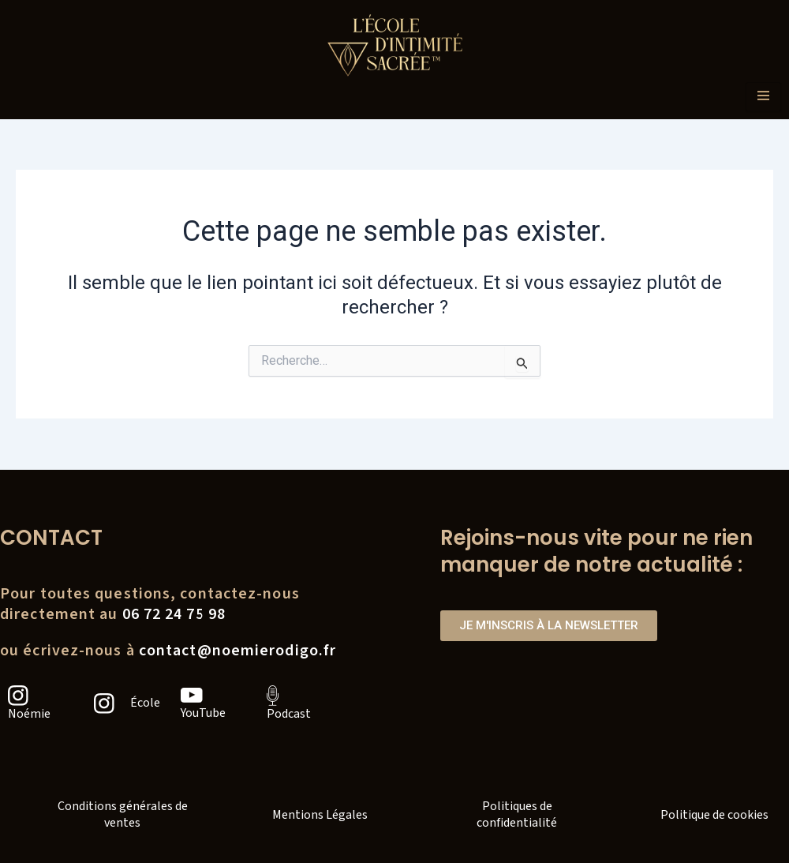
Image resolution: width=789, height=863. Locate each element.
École (145, 702)
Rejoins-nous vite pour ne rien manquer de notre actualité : (596, 551)
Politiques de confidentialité (517, 814)
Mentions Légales (320, 815)
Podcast (289, 713)
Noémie (29, 713)
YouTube (203, 713)
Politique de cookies (714, 815)
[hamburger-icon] (763, 96)
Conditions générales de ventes (123, 814)
